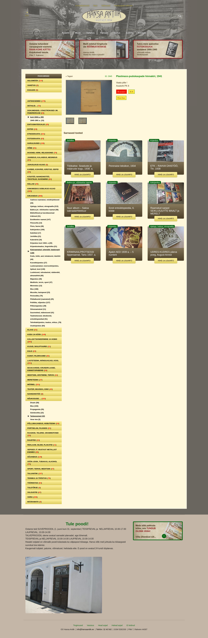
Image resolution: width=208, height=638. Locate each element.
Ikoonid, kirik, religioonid (42, 153)
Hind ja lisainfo (82, 174)
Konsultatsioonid (82, 6)
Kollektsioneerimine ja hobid (42, 340)
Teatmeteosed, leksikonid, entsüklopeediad (41, 317)
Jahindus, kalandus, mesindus (42, 158)
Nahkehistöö (35, 394)
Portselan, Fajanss (39, 428)
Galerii (129, 33)
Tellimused (105, 6)
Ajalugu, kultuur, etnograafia (44, 206)
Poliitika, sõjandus (40, 302)
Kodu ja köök (36, 334)
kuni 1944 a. (37, 117)
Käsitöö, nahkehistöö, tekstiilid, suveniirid (39, 178)
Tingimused (78, 625)
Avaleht (65, 33)
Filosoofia (36, 223)
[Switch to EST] (27, 14)
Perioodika (36, 296)
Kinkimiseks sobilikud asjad (41, 190)
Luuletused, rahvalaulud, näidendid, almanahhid (45, 274)
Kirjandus (34, 196)
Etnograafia (36, 134)
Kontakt (142, 33)
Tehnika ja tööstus (39, 478)
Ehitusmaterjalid (38, 124)
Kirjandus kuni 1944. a (41, 243)
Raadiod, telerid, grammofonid (43, 434)
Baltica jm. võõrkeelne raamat (44, 210)
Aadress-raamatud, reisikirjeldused (44, 201)
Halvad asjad (117, 625)
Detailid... (34, 106)
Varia (32, 497)
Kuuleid (32, 90)
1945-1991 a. (37, 120)
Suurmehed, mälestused (42, 313)
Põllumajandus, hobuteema (43, 423)
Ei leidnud (131, 625)
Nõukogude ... (36, 399)
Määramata (34, 502)
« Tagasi (69, 76)
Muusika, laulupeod (40, 292)
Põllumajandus (38, 306)
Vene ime (35, 419)
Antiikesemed (36, 101)
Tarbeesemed (37, 416)
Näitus (117, 33)
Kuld (31, 351)
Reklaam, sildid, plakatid (41, 445)
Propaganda (37, 409)
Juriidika (35, 236)
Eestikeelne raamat (40, 219)
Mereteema (34, 380)
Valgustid (34, 492)
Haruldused (36, 143)
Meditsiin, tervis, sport (41, 282)
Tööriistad (34, 483)
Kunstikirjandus (38, 263)
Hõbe (31, 148)
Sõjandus (34, 457)
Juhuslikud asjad (37, 165)
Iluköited (35, 233)
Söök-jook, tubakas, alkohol (42, 463)
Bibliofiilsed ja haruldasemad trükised (42, 214)
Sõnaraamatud (38, 309)
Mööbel (33, 384)
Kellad (32, 184)
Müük (78, 33)
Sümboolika (37, 413)
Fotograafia (35, 139)
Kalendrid (36, 240)
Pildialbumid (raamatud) (42, 299)
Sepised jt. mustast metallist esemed (42, 451)
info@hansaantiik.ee (85, 629)
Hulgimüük (35, 81)
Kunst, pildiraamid (38, 356)
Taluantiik (35, 473)
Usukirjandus (37, 326)
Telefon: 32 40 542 (104, 629)
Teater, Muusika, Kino (40, 389)
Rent (95, 6)
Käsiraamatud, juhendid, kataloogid (45, 251)
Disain (34, 403)
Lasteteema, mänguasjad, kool (43, 362)
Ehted (32, 129)
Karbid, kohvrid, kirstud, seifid (43, 170)
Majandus (36, 279)
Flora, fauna (37, 226)
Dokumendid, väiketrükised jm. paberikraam (42, 111)
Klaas (32, 330)
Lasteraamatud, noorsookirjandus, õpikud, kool (44, 267)
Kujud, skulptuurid (39, 346)
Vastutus (90, 625)
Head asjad (103, 625)
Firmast (104, 33)
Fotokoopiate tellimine (123, 6)
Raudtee (33, 440)
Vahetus (90, 33)
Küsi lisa (121, 98)
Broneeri (121, 91)
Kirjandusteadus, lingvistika (43, 246)
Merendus (36, 286)
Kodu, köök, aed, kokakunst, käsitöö (45, 257)
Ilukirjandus (37, 230)
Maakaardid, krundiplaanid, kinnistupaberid (41, 369)
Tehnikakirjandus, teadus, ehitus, (45, 322)
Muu (34, 289)
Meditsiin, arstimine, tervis (42, 375)
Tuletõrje (34, 488)
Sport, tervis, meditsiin (40, 469)
